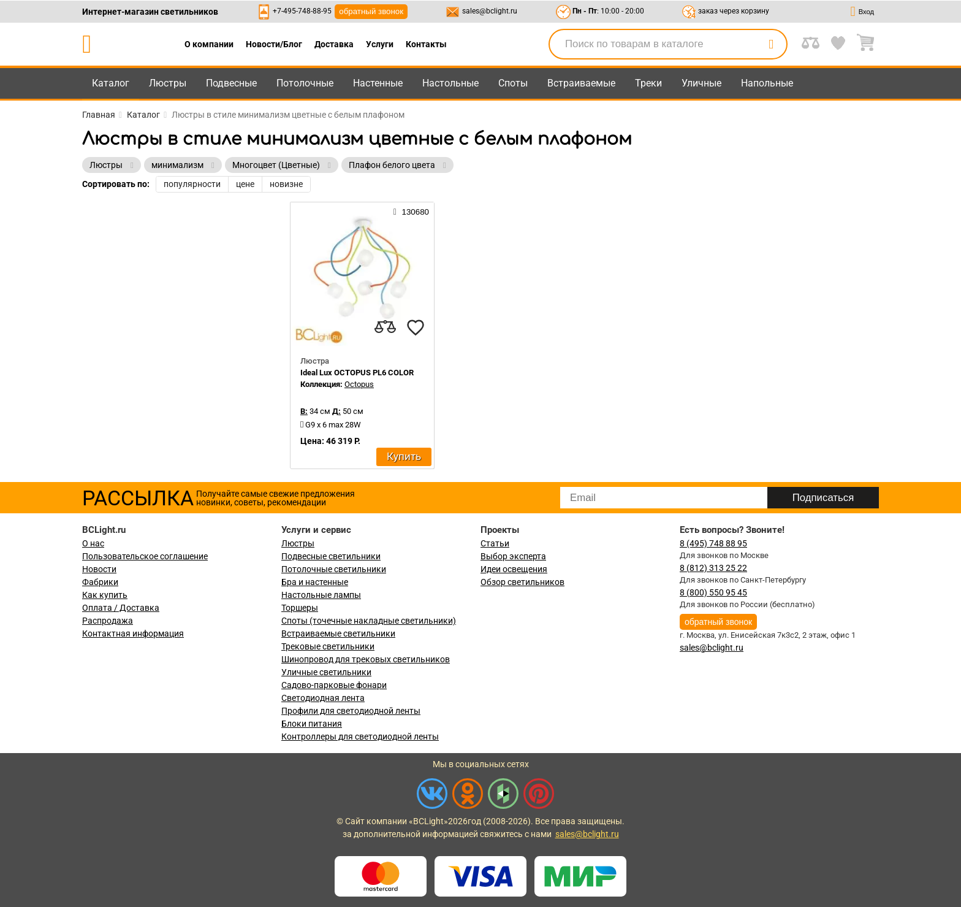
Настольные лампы (321, 595)
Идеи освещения (513, 569)
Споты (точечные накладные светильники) (368, 621)
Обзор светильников (522, 582)
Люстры (167, 83)
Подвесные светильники (331, 556)
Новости (99, 569)
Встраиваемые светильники (338, 633)
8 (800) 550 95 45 (713, 592)
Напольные (767, 83)
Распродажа (107, 621)
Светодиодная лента (323, 698)
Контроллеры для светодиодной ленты (360, 736)
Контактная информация (133, 633)
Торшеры (299, 608)
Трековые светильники (327, 646)
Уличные (701, 83)
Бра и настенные (314, 582)
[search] (771, 44)
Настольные (450, 83)
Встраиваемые (581, 83)
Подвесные (231, 83)
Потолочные (304, 83)
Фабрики (100, 582)
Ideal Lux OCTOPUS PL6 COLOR (357, 372)
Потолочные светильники (333, 569)
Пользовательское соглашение (145, 556)
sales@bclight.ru (489, 11)
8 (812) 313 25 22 (713, 568)
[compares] (385, 327)
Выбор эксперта (513, 556)
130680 (411, 211)
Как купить (104, 595)
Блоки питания (311, 724)
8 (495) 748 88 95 (713, 543)
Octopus (359, 384)
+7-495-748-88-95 (302, 11)
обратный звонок (371, 11)
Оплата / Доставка (120, 608)
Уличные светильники (326, 672)
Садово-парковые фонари (334, 685)
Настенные (378, 83)
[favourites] (415, 327)
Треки (648, 83)
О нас (93, 543)
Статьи (494, 543)
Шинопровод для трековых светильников (365, 659)
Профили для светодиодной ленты (350, 711)
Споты (513, 83)
